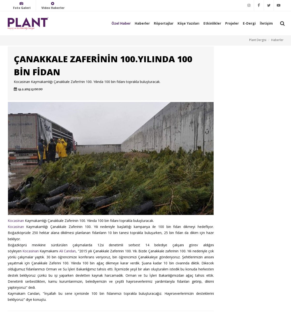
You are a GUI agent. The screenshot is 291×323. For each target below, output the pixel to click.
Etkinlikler (212, 23)
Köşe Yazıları (188, 23)
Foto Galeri (21, 5)
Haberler (142, 23)
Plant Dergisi (257, 40)
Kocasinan (16, 220)
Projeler (232, 23)
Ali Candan (67, 251)
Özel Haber (121, 23)
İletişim (266, 23)
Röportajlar (163, 23)
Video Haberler (53, 5)
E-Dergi (249, 23)
